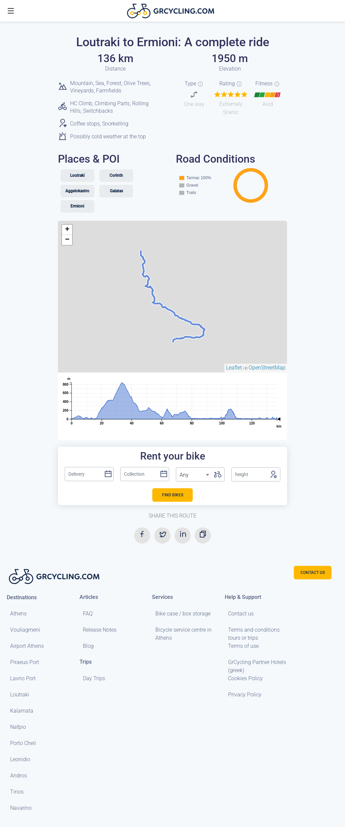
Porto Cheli (23, 743)
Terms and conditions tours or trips (254, 634)
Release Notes (100, 630)
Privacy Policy (244, 694)
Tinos (17, 792)
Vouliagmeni (25, 630)
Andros (18, 775)
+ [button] (67, 230)
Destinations (22, 597)
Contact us (241, 613)
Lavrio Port (23, 678)
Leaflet (234, 367)
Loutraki (19, 694)
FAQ (88, 613)
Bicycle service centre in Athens (183, 634)
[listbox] (195, 475)
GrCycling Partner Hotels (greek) (257, 666)
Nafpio (18, 727)
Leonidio (20, 759)
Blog (88, 646)
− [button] (67, 240)
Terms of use (243, 646)
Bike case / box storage (183, 613)
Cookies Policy (245, 678)
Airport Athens (27, 646)
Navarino (21, 808)
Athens (18, 613)
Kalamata (21, 711)
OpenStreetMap (267, 367)
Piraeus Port (24, 662)
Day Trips (94, 678)
